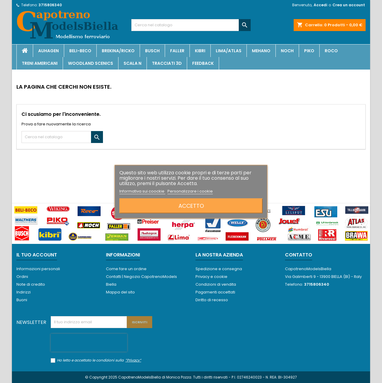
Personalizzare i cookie (190, 191)
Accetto (191, 205)
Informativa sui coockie (142, 191)
